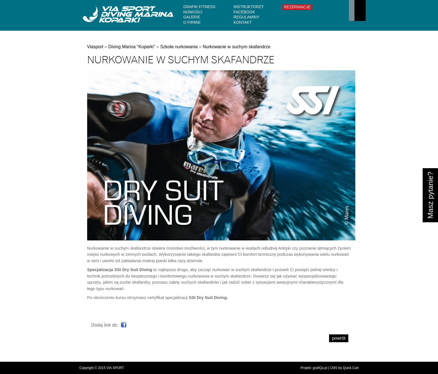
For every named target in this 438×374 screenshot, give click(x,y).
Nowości (192, 12)
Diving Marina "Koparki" (131, 46)
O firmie (192, 22)
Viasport (95, 46)
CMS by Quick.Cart (344, 368)
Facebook (244, 12)
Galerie (191, 17)
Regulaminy (247, 17)
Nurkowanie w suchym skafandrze (236, 46)
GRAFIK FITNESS (199, 6)
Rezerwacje (297, 7)
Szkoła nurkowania (178, 46)
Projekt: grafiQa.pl (313, 368)
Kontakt (243, 22)
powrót (338, 338)
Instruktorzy (249, 6)
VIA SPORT (115, 368)
